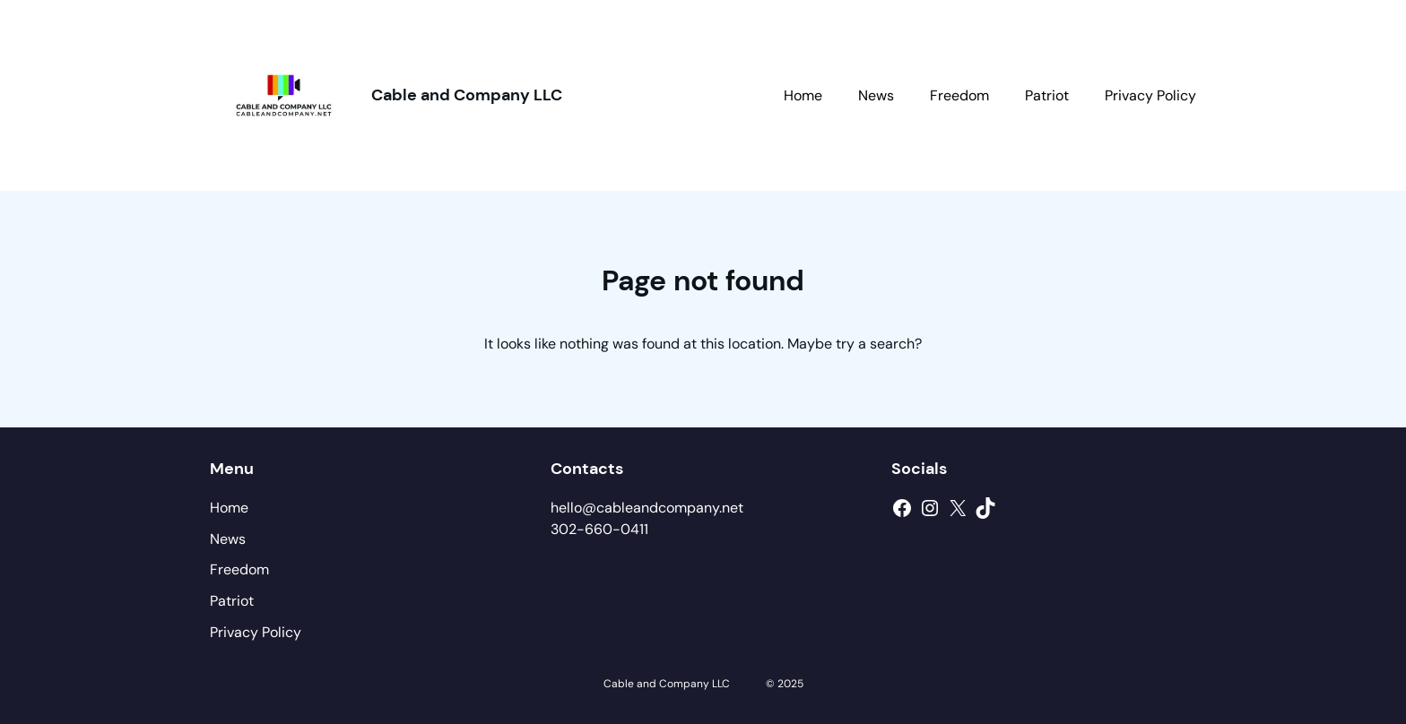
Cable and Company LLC (466, 95)
